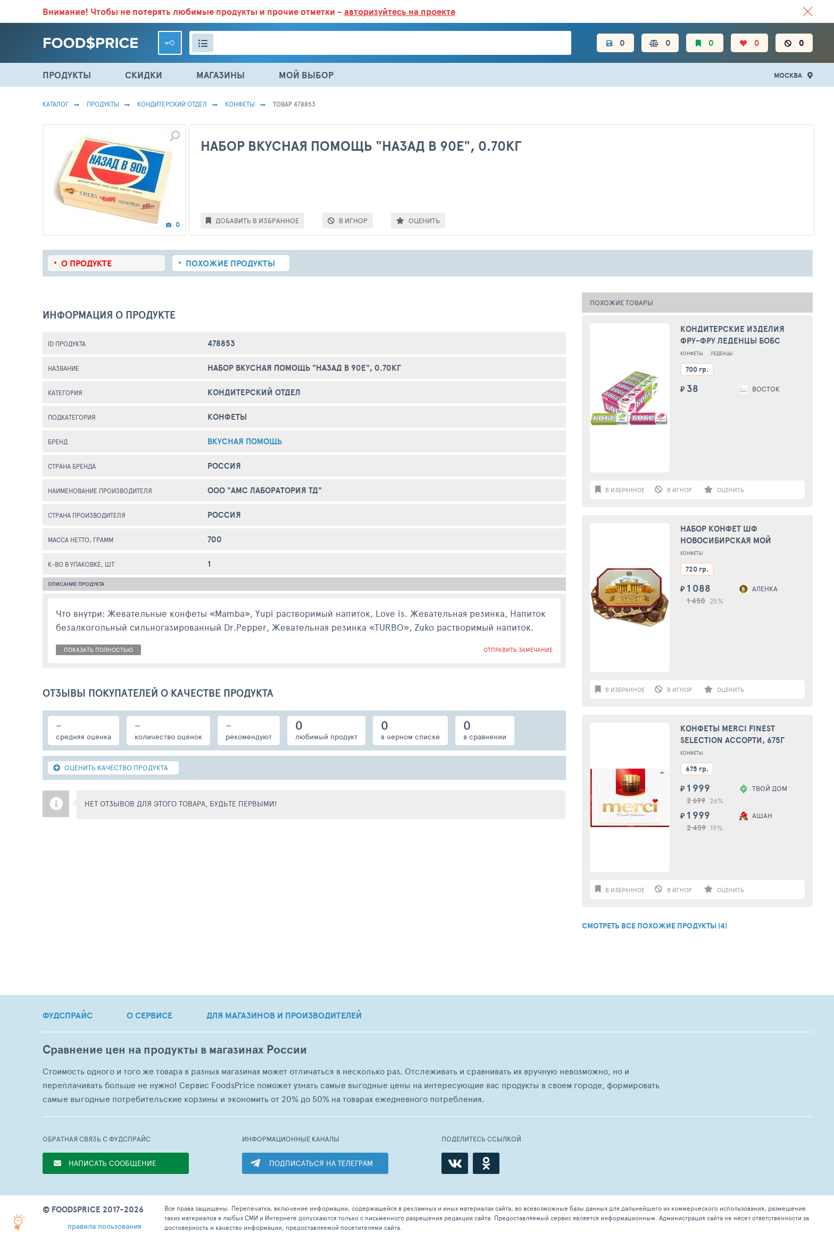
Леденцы (722, 353)
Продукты (103, 104)
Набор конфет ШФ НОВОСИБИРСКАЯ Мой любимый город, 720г (727, 535)
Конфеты (240, 104)
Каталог (56, 104)
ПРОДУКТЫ (67, 74)
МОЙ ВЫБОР (306, 74)
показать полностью (98, 650)
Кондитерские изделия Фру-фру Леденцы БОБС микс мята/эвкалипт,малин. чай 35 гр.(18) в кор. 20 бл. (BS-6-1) (742, 335)
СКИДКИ (143, 74)
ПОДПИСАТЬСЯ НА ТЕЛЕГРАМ (321, 1163)
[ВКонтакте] (454, 1163)
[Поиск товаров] (380, 43)
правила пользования (104, 1226)
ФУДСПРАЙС (68, 1015)
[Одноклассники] (486, 1163)
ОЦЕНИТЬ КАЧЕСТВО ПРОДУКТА (110, 767)
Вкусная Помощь (244, 441)
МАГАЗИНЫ (220, 74)
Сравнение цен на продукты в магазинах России (175, 1049)
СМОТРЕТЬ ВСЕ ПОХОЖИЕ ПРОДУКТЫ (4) (654, 925)
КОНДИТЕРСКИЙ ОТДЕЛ (172, 104)
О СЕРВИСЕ (149, 1015)
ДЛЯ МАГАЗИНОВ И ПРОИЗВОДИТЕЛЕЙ (284, 1015)
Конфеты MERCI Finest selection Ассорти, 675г (732, 734)
